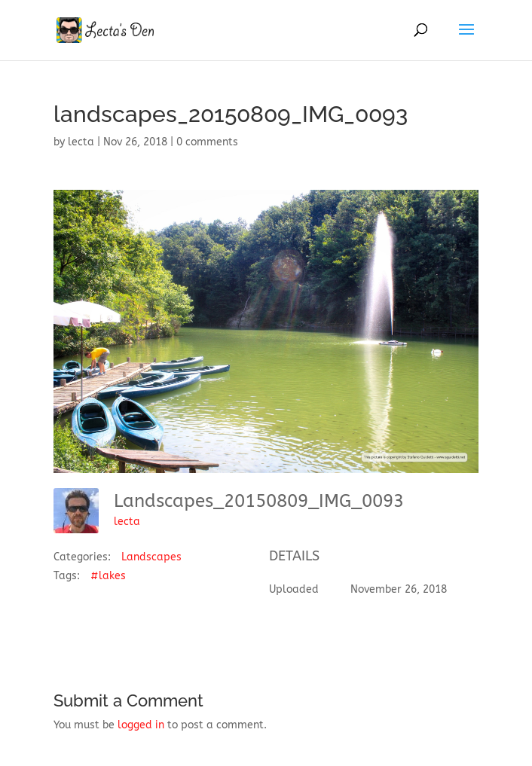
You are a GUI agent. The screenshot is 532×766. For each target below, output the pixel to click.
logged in (141, 725)
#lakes (108, 575)
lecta (81, 142)
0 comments (207, 142)
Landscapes (151, 557)
